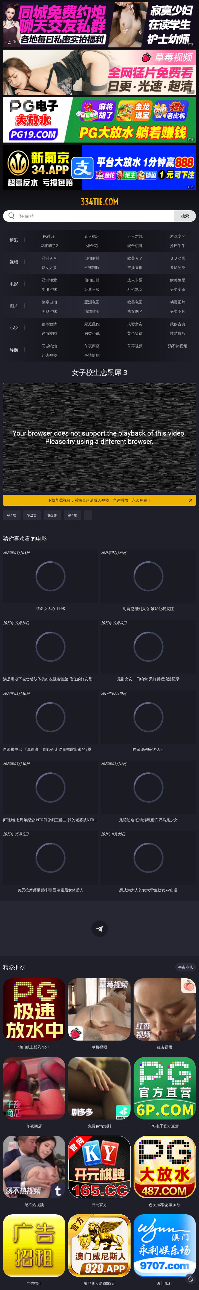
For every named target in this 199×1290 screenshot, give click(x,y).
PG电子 (49, 236)
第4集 (72, 515)
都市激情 (49, 323)
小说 (14, 328)
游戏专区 (177, 236)
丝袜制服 (92, 267)
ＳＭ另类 (177, 267)
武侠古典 (177, 323)
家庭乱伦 (92, 323)
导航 (14, 350)
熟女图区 (135, 311)
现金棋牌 (135, 245)
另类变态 (177, 289)
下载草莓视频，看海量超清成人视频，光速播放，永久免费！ (120, 500)
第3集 (52, 515)
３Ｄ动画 (177, 258)
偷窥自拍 (49, 302)
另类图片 (177, 311)
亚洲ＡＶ (49, 258)
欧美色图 (135, 302)
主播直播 (135, 267)
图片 (14, 306)
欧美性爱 (177, 280)
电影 (14, 284)
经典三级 (92, 289)
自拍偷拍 (92, 258)
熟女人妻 (49, 267)
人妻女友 (135, 323)
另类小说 (92, 333)
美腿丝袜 (49, 311)
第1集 (12, 515)
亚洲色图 (92, 302)
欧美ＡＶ (135, 258)
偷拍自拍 (92, 280)
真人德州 (92, 236)
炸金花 (92, 245)
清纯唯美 (92, 311)
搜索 (185, 215)
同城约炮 (49, 345)
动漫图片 (177, 302)
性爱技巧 (177, 333)
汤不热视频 (177, 345)
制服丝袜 (49, 289)
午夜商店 (92, 345)
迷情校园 (49, 333)
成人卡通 (135, 280)
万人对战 (135, 236)
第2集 (32, 515)
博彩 (14, 240)
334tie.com (99, 202)
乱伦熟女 (135, 289)
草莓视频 (135, 345)
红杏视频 (49, 355)
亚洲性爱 (49, 280)
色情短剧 (92, 355)
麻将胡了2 (49, 245)
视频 (14, 262)
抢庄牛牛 (177, 245)
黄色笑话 (135, 333)
